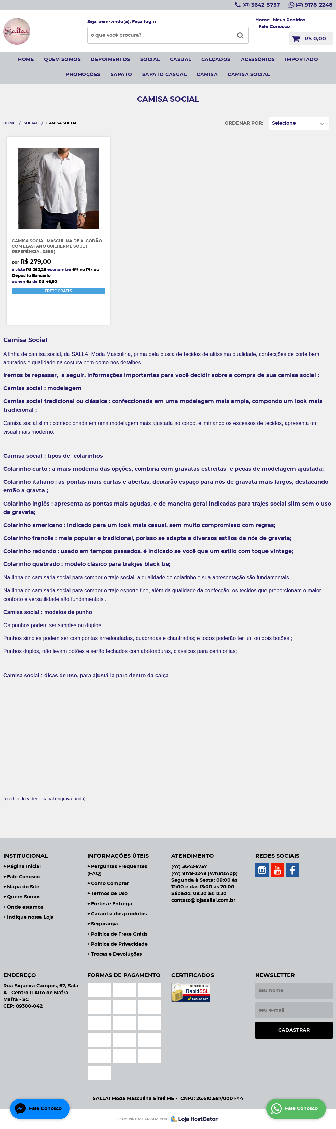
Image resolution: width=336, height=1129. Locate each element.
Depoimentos (110, 59)
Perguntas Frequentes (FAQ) (117, 870)
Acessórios (258, 59)
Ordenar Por (243, 123)
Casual (180, 59)
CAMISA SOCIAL (249, 74)
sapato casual (164, 74)
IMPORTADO (301, 59)
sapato (121, 74)
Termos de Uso (109, 893)
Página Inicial (24, 866)
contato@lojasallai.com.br (203, 900)
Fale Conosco (274, 27)
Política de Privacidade (119, 944)
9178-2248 (314, 5)
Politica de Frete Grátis (119, 934)
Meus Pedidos (289, 20)
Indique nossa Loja (30, 917)
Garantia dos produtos (119, 914)
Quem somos (62, 59)
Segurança (104, 924)
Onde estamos (25, 907)
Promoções (83, 74)
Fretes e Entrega (111, 904)
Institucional (25, 856)
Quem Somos (23, 897)
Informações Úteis (118, 856)
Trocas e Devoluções (116, 954)
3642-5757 (261, 5)
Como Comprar (110, 883)
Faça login (144, 22)
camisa (207, 74)
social (150, 59)
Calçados (216, 59)
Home (262, 20)
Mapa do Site (23, 887)
